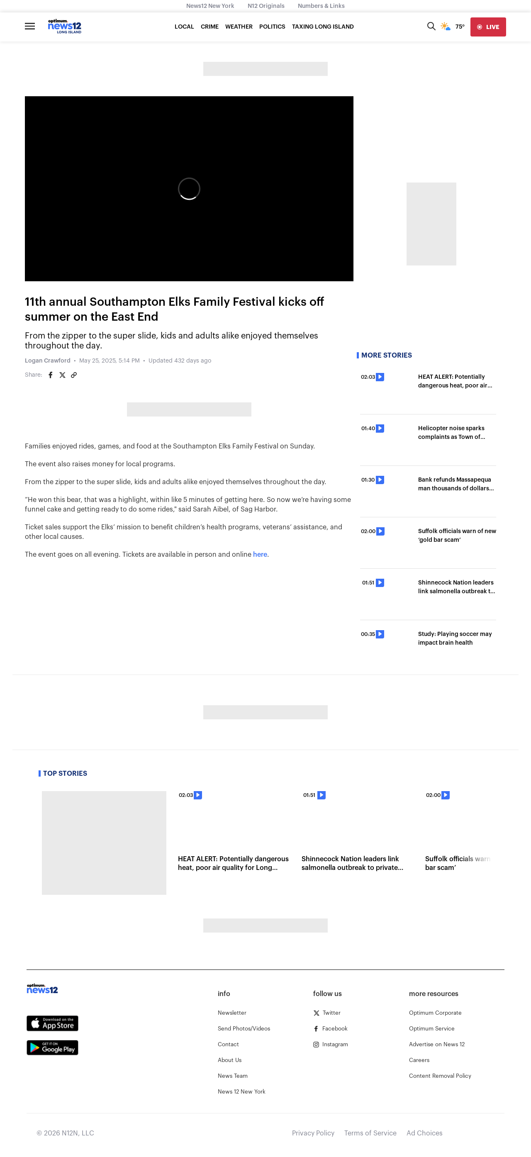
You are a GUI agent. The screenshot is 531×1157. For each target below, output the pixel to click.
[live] (488, 27)
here (260, 554)
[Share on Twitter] (62, 375)
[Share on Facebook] (50, 375)
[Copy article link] (74, 375)
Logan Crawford (48, 361)
